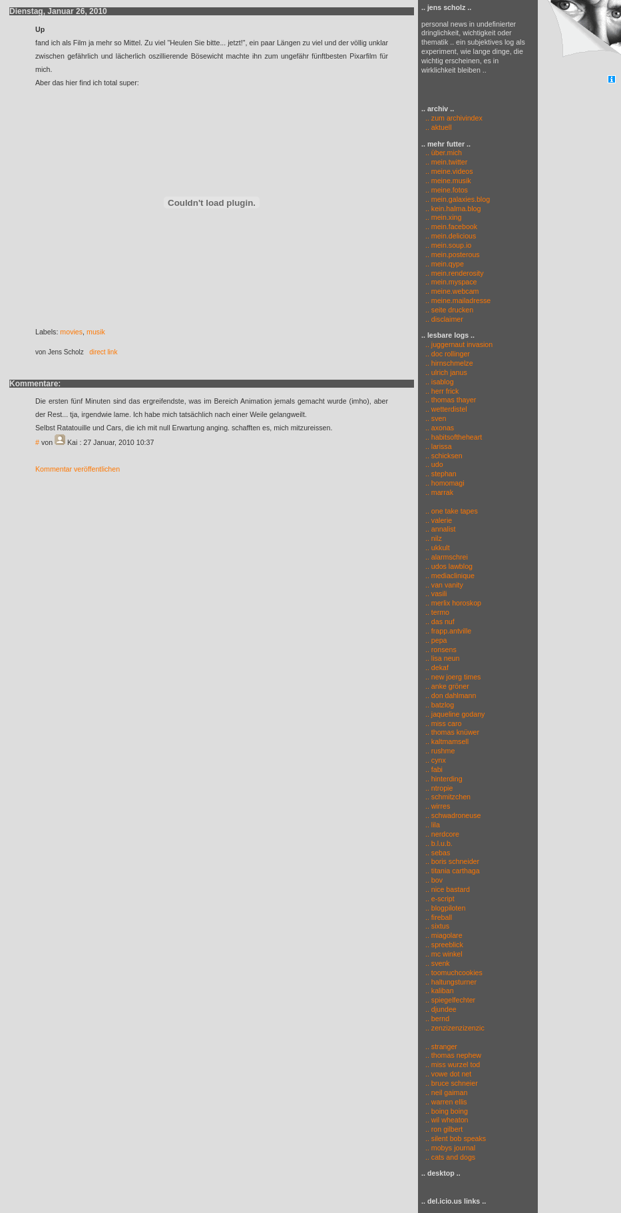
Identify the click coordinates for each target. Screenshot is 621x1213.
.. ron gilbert (444, 1129)
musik (96, 332)
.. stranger (441, 1046)
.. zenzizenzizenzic (455, 1028)
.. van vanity (444, 585)
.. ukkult (437, 548)
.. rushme (440, 751)
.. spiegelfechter (450, 1000)
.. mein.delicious (450, 236)
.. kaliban (439, 991)
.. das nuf (440, 621)
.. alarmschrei (446, 557)
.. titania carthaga (452, 871)
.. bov (434, 880)
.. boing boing (446, 1111)
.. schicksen (444, 456)
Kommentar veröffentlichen (77, 469)
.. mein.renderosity (454, 273)
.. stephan (441, 474)
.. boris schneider (452, 861)
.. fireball (438, 917)
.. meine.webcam (452, 291)
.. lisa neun (442, 658)
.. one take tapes (451, 511)
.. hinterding (444, 779)
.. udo (434, 464)
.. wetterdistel (446, 409)
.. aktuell (436, 127)
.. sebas (437, 853)
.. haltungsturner (451, 982)
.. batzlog (439, 705)
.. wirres (437, 806)
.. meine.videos (449, 171)
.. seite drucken (449, 310)
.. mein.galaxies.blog (457, 199)
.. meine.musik (448, 181)
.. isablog (439, 382)
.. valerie (438, 520)
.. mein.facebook (451, 226)
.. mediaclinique (450, 576)
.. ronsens (441, 649)
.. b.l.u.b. (439, 843)
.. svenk (437, 963)
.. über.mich (443, 153)
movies (71, 332)
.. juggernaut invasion (459, 344)
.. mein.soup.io (448, 245)
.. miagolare (444, 935)
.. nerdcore (442, 834)
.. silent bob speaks (455, 1138)
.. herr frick (442, 391)
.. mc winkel (444, 954)
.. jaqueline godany (455, 714)
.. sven (435, 418)
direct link (103, 352)
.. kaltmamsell (447, 741)
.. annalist (440, 529)
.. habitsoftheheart (453, 437)
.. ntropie (439, 788)
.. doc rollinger (447, 354)
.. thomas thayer (450, 400)
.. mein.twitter (446, 162)
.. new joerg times (453, 677)
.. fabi (434, 769)
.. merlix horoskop (453, 603)
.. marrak (439, 492)
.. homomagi (445, 483)
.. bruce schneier (451, 1083)
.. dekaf (437, 667)
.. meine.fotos (446, 190)
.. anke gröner (447, 686)
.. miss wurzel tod (452, 1064)
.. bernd (437, 1018)
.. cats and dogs (450, 1157)
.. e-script (440, 899)
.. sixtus (437, 926)
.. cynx (435, 760)
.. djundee (441, 1009)
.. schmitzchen (448, 797)
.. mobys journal (450, 1148)
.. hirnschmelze (449, 363)
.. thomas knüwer (452, 732)
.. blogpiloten (445, 908)
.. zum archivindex (452, 118)
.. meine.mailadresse (458, 300)
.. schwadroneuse (453, 815)
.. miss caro (443, 723)
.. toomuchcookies (454, 973)
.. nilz (433, 538)
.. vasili (436, 594)
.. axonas (439, 428)
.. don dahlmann (450, 695)
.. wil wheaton (447, 1120)
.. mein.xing (443, 217)
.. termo (437, 612)
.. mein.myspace (451, 282)
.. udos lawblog (449, 566)
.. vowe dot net (448, 1074)
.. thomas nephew (453, 1055)
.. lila (432, 825)
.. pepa (436, 640)
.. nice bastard (447, 889)
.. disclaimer (444, 319)
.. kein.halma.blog (453, 208)
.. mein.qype (444, 264)
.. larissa (438, 446)
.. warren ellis (446, 1102)
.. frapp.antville (448, 631)
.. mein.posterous (452, 254)
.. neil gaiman (446, 1092)
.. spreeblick (444, 945)
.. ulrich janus (446, 372)
